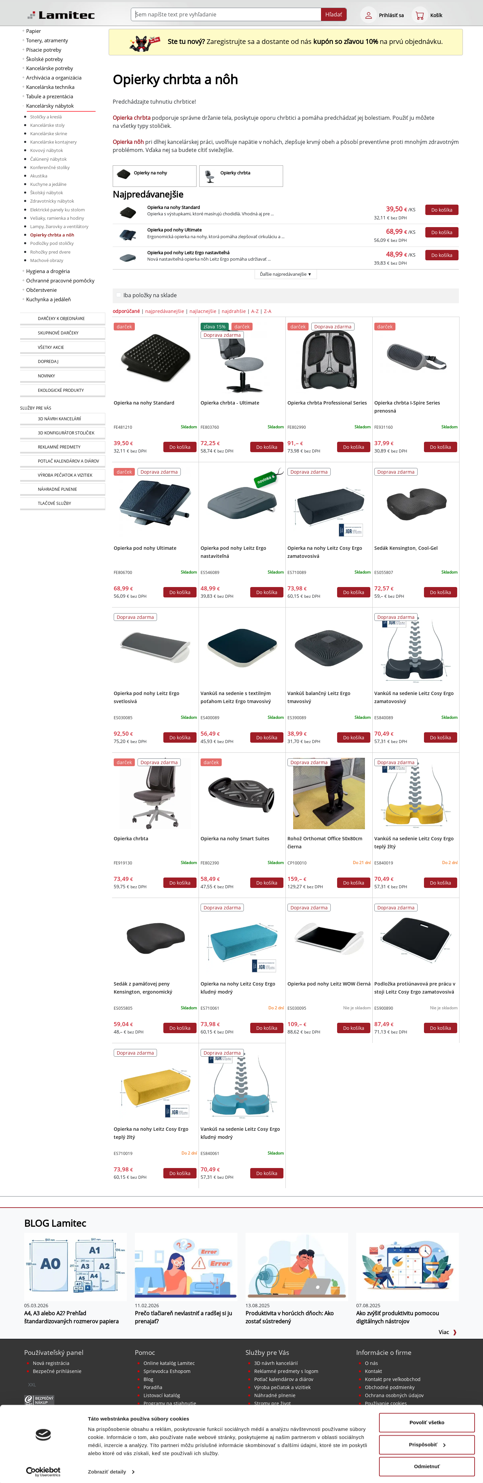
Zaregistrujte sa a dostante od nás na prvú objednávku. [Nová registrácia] (286, 41)
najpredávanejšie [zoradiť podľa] (164, 311)
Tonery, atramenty (47, 40)
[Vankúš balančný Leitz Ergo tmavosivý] (329, 647)
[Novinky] (62, 376)
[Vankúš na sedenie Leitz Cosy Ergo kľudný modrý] (242, 1083)
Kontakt (373, 1371)
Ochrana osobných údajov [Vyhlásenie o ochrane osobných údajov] (394, 1395)
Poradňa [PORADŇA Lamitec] (153, 1387)
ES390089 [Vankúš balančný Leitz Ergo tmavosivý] (296, 718)
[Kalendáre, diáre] (62, 461)
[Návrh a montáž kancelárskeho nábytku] (62, 419)
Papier (33, 31)
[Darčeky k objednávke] (62, 319)
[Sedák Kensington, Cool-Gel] (415, 502)
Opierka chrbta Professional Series (327, 403)
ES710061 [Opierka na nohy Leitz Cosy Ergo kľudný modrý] (210, 1008)
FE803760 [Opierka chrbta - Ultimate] (210, 427)
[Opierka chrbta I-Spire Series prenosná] (415, 357)
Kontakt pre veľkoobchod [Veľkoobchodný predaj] (393, 1379)
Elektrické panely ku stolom (57, 210)
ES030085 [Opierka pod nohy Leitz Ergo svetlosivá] (123, 718)
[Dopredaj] (62, 362)
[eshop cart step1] (420, 14)
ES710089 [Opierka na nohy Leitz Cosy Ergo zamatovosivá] (296, 572)
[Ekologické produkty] (62, 391)
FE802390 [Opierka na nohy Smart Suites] (210, 863)
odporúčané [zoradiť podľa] (126, 311)
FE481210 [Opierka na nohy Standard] (123, 427)
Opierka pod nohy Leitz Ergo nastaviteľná (188, 253)
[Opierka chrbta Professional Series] (329, 357)
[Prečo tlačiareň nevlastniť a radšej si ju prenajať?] (186, 1266)
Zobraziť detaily (107, 1470)
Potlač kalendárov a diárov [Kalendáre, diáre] (283, 1379)
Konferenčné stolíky (50, 167)
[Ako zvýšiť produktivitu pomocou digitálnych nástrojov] (407, 1266)
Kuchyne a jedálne (48, 184)
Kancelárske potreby (49, 68)
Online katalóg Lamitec (169, 1363)
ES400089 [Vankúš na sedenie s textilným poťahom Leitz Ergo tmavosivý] (210, 718)
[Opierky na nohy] (155, 176)
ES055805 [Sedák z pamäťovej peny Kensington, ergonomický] (123, 1008)
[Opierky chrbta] (241, 176)
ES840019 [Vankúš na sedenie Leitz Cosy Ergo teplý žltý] (383, 863)
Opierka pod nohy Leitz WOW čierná (329, 984)
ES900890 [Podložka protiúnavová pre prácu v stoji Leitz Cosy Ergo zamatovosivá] (383, 1008)
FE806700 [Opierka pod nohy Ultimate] (123, 572)
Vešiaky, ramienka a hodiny (57, 218)
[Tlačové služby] (62, 504)
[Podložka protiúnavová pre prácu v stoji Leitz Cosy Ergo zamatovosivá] (415, 938)
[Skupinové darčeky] (62, 333)
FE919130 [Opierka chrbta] (123, 863)
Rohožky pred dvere (50, 252)
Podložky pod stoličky (52, 243)
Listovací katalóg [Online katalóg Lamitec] (162, 1395)
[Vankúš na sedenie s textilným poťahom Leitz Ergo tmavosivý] (242, 647)
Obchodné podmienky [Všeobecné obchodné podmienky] (390, 1387)
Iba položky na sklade (150, 295)
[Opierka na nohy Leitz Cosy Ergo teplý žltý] (155, 1083)
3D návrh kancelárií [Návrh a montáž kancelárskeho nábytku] (276, 1363)
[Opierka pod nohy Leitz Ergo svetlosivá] (155, 647)
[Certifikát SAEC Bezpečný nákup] (39, 1400)
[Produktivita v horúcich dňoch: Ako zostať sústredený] (297, 1266)
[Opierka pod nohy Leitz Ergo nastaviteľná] (242, 502)
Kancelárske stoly (47, 125)
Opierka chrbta (131, 838)
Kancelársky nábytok (50, 105)
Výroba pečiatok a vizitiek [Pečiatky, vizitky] (282, 1387)
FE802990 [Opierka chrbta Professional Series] (296, 427)
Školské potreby (44, 59)
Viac (448, 1332)
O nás (371, 1363)
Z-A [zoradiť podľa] (267, 311)
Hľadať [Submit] (333, 14)
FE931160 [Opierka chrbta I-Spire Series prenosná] (383, 427)
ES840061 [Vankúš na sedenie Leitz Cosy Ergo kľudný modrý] (210, 1153)
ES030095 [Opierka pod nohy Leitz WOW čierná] (296, 1008)
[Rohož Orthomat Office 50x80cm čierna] (329, 793)
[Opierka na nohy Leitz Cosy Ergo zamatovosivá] (329, 502)
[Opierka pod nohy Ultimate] (155, 502)
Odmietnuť (427, 1464)
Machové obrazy (46, 260)
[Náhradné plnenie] (62, 489)
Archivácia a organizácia (54, 77)
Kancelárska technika (50, 87)
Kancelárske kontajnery (53, 142)
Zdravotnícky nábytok (52, 201)
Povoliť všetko (427, 1420)
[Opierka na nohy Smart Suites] (242, 793)
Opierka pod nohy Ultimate (174, 230)
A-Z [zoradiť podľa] (255, 311)
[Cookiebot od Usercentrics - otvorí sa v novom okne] (43, 1470)
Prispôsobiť (427, 1442)
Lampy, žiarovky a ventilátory (59, 226)
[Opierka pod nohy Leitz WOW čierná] (329, 938)
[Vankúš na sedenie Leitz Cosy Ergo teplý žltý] (415, 793)
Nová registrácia (51, 1363)
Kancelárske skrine (48, 133)
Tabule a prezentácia (49, 96)
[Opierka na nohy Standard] (155, 357)
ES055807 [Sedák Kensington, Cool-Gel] (383, 572)
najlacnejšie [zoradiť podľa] (203, 311)
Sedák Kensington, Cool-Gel (406, 548)
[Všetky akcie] (62, 348)
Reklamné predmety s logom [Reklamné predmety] (286, 1371)
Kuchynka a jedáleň (48, 299)
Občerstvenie (41, 289)
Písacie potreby (43, 49)
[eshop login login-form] (368, 14)
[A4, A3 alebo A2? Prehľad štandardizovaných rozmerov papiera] (75, 1266)
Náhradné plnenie (275, 1395)
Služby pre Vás (267, 1352)
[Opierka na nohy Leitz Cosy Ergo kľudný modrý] (242, 938)
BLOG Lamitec (55, 1223)
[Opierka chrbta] (155, 793)
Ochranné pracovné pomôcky (60, 280)
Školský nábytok (46, 193)
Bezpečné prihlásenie (57, 1371)
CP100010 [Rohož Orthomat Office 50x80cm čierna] (297, 863)
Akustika (38, 176)
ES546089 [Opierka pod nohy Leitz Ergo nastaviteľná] (210, 572)
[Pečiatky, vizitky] (62, 475)
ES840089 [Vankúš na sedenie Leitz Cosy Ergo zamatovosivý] (383, 718)
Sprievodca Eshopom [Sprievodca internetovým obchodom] (167, 1371)
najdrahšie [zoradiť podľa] (234, 311)
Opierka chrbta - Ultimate (230, 403)
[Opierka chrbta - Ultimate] (242, 357)
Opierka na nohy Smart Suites (235, 838)
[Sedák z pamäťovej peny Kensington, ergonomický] (155, 938)
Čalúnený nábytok (48, 159)
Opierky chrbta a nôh (52, 235)
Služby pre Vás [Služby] (35, 408)
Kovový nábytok (46, 150)
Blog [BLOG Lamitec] (148, 1379)
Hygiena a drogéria (48, 271)
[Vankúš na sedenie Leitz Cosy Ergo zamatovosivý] (415, 647)
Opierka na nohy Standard (173, 207)
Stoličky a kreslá (46, 117)
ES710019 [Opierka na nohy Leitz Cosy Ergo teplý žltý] (123, 1153)
